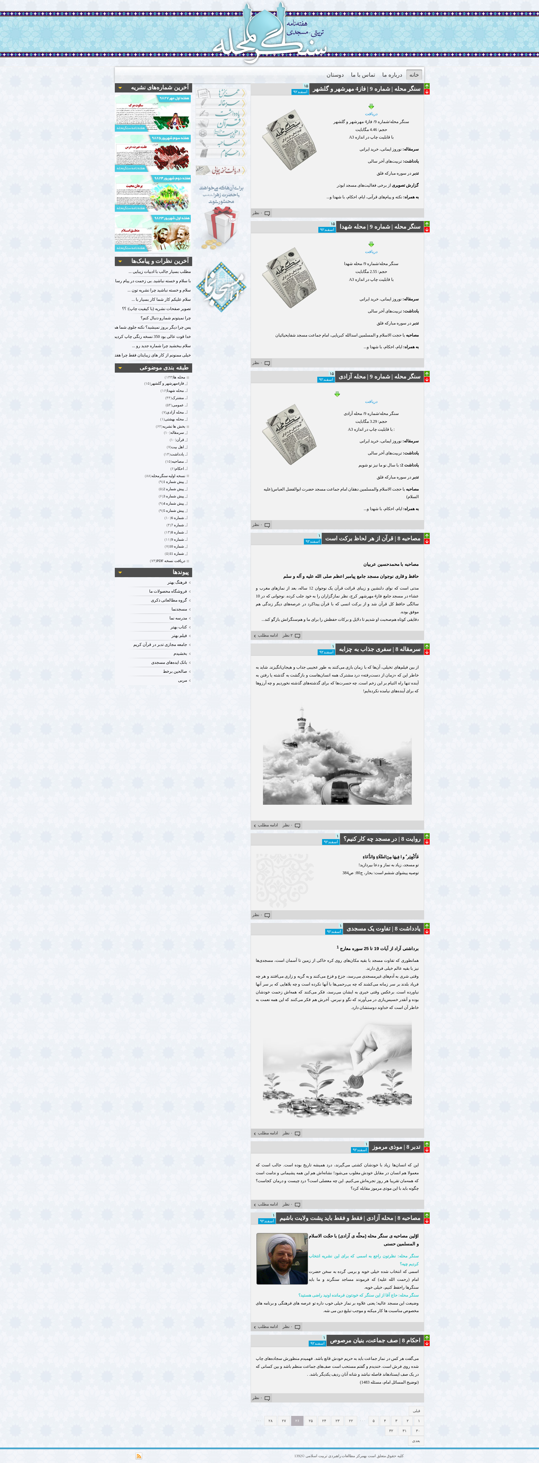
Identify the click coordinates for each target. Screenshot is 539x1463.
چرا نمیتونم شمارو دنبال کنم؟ (166, 318)
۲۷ (284, 1421)
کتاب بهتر (178, 627)
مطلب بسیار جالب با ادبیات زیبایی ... (160, 271)
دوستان (335, 75)
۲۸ (270, 1421)
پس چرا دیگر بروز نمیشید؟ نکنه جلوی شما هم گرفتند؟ (145, 327)
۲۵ (311, 1421)
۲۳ (338, 1421)
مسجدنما (179, 609)
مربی (182, 680)
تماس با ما (363, 75)
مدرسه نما (178, 618)
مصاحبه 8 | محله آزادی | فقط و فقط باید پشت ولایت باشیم (349, 1218)
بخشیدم (180, 653)
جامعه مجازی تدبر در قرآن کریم (160, 644)
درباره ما (392, 75)
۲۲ (351, 1421)
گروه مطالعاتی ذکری (169, 600)
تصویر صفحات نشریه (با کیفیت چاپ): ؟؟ (156, 308)
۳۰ (418, 1431)
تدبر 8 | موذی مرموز (396, 1147)
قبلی (416, 1411)
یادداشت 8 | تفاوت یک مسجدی (383, 928)
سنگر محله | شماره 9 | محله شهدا (380, 226)
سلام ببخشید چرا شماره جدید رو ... (161, 345)
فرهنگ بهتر (177, 582)
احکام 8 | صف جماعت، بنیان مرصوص (375, 1340)
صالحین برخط (175, 671)
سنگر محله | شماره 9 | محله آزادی (379, 376)
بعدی (416, 1441)
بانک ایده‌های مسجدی (169, 662)
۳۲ (391, 1431)
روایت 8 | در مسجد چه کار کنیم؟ (381, 839)
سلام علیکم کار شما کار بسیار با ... (161, 299)
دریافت (371, 109)
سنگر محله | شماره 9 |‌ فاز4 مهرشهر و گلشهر (366, 89)
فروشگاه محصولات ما (168, 591)
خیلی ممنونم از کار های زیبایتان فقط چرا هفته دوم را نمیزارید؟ (138, 355)
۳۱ (405, 1431)
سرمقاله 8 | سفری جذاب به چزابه (379, 649)
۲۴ (324, 1421)
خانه (414, 75)
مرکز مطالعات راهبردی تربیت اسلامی (335, 1456)
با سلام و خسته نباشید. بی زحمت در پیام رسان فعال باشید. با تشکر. (133, 280)
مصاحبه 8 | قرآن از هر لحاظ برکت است (372, 538)
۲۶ (297, 1421)
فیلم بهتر (179, 635)
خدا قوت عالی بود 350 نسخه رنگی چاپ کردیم (152, 336)
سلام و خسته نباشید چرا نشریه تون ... (159, 290)
